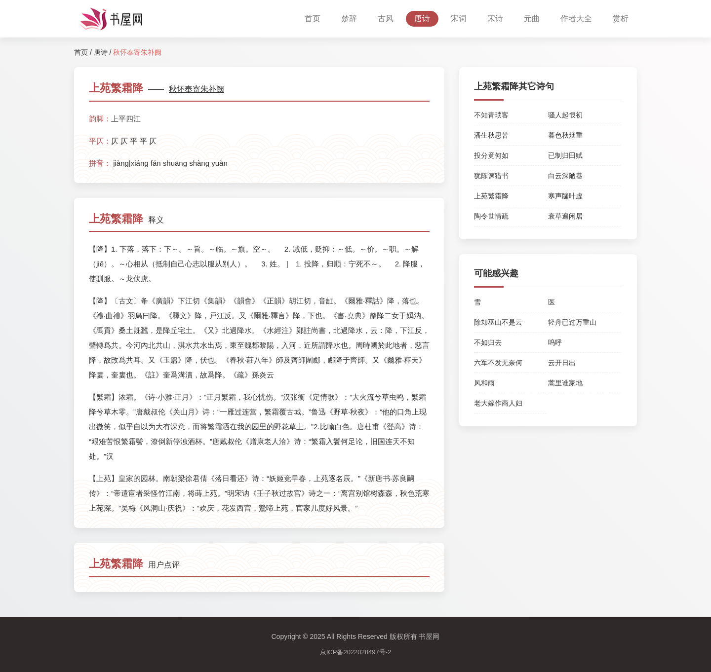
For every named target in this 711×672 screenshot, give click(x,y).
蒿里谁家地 (565, 383)
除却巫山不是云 (498, 322)
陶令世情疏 (491, 216)
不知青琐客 (491, 115)
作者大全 (576, 18)
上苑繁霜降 (491, 196)
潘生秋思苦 (491, 135)
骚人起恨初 (565, 115)
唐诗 (422, 18)
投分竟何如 (491, 155)
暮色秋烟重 (565, 135)
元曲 (532, 18)
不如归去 (488, 342)
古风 (386, 18)
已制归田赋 (565, 155)
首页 (312, 18)
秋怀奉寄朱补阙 (196, 89)
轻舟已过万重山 (572, 322)
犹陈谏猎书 (491, 176)
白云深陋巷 (565, 176)
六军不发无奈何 (498, 363)
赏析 (621, 18)
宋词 (459, 18)
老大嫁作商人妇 (498, 403)
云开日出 (562, 363)
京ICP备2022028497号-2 (356, 652)
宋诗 (495, 18)
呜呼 (555, 342)
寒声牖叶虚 (565, 196)
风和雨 (484, 383)
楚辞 (349, 18)
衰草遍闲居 (565, 216)
